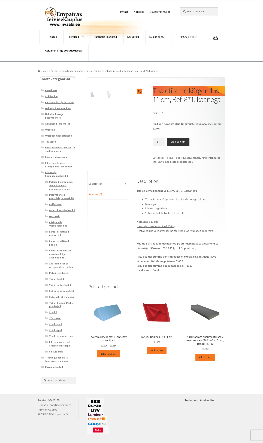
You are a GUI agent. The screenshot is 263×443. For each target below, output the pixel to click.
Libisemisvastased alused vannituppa (59, 343)
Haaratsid (54, 216)
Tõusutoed (55, 318)
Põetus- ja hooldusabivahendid (67, 71)
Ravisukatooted (54, 367)
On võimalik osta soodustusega (175, 161)
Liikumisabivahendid (56, 157)
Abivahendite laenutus (57, 123)
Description (95, 183)
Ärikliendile (51, 96)
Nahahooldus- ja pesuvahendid (54, 116)
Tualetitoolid (56, 279)
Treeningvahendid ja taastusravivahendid (56, 359)
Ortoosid (50, 129)
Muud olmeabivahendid (62, 210)
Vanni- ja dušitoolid (60, 285)
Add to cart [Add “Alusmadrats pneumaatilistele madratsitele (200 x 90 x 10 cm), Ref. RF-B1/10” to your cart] (205, 357)
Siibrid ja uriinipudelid (61, 291)
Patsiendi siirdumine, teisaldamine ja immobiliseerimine (61, 185)
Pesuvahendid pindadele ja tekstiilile (61, 196)
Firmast (123, 11)
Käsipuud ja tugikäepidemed (58, 224)
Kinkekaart (51, 90)
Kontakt (139, 11)
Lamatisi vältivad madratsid (59, 233)
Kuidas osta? (156, 36)
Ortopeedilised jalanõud (58, 135)
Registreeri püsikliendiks (199, 400)
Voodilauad (55, 324)
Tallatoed (50, 141)
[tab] (108, 184)
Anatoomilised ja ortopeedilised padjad (61, 265)
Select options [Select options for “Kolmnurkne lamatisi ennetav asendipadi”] (109, 353)
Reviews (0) (95, 194)
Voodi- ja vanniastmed (61, 336)
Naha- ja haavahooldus (58, 108)
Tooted (52, 36)
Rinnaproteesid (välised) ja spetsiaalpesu (60, 149)
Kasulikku (133, 36)
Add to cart (178, 141)
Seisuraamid (56, 351)
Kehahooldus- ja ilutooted (59, 102)
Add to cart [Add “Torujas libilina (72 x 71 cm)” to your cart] (157, 350)
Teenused (73, 36)
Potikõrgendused (95, 71)
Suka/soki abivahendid (61, 297)
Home (45, 71)
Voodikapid (55, 330)
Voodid (53, 312)
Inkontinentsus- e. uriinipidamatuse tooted (58, 164)
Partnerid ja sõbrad (105, 36)
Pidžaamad (55, 204)
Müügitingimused (159, 11)
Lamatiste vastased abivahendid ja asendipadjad (60, 254)
